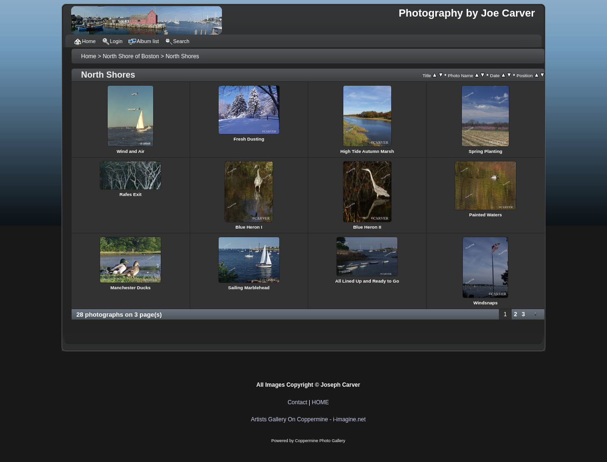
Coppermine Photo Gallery (320, 440)
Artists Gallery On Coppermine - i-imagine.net (308, 419)
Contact (297, 402)
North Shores (182, 56)
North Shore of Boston (131, 56)
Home (88, 56)
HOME (320, 402)
